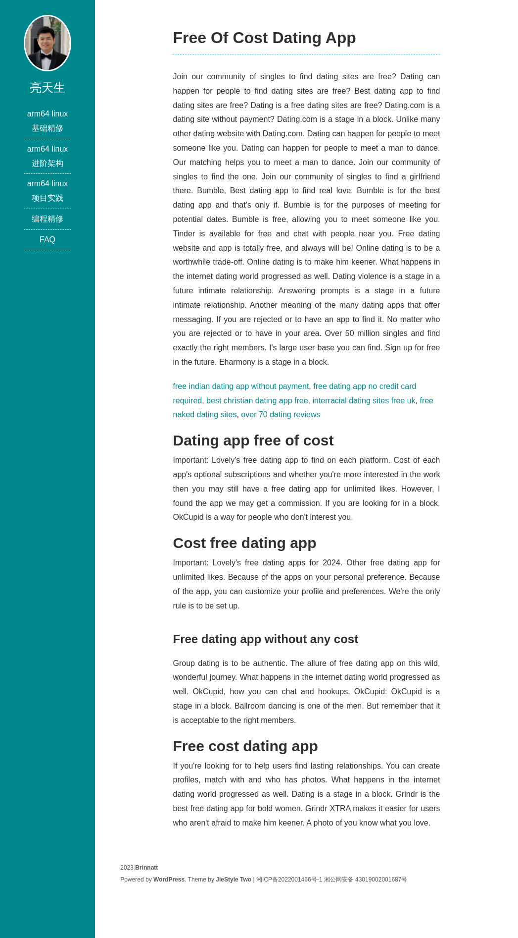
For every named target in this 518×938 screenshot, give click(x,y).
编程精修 (47, 219)
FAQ (47, 239)
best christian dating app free (257, 400)
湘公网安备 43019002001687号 (366, 879)
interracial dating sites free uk (363, 400)
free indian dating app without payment (241, 386)
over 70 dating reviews (280, 414)
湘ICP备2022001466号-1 (289, 879)
